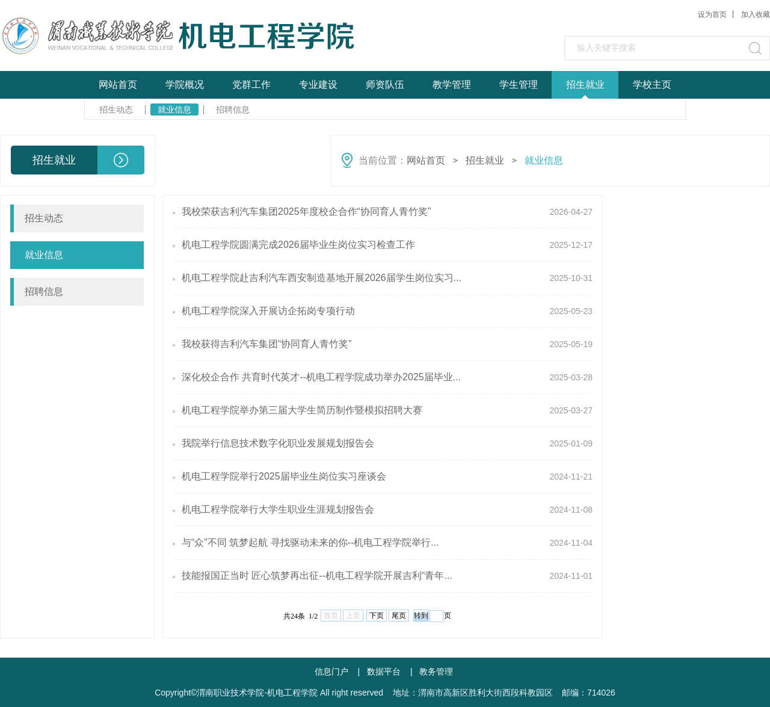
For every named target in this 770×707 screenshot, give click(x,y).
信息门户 (331, 671)
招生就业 (585, 84)
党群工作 (251, 84)
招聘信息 (233, 109)
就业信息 (174, 109)
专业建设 (318, 84)
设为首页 (712, 14)
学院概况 (184, 84)
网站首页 (118, 84)
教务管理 (436, 671)
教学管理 (452, 84)
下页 (376, 615)
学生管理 (518, 84)
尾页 (399, 615)
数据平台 (384, 671)
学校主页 (652, 84)
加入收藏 (755, 14)
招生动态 (116, 109)
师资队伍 (385, 84)
